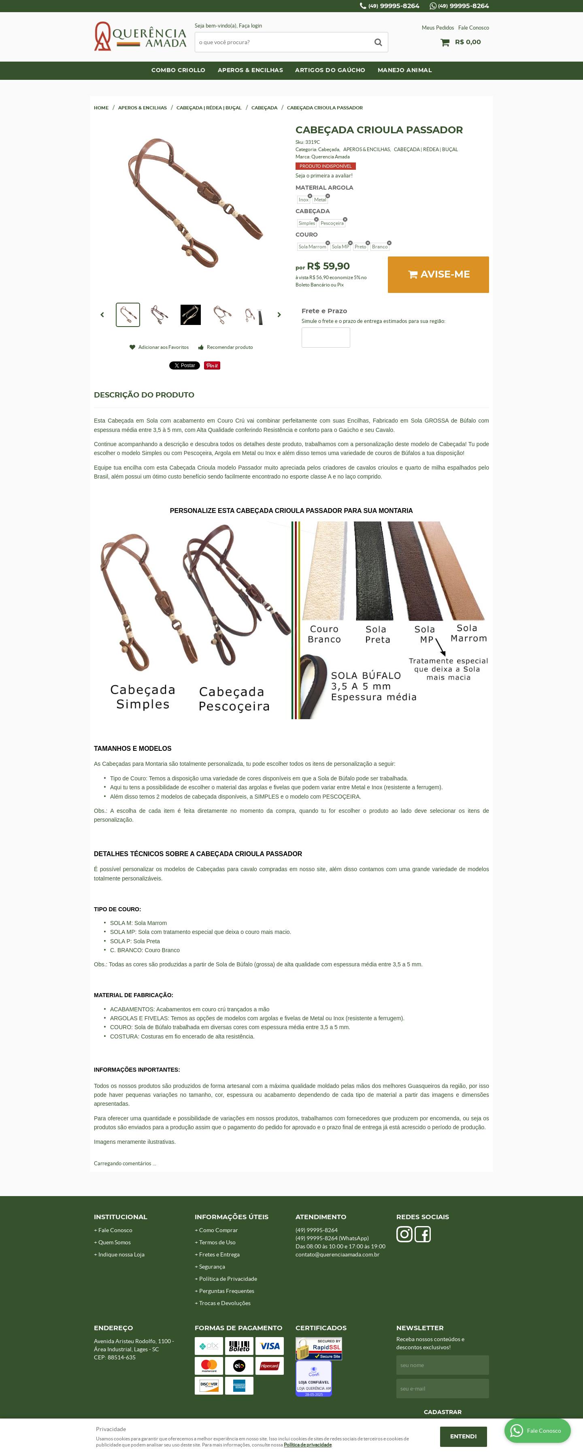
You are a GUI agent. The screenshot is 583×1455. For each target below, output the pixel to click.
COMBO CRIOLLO (178, 70)
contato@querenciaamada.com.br (338, 1254)
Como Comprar (218, 1230)
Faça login (250, 26)
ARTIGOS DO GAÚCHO (330, 70)
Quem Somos (114, 1242)
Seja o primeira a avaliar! (324, 176)
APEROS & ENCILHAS (250, 70)
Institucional (120, 1217)
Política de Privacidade (228, 1279)
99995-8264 (393, 6)
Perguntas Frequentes (226, 1291)
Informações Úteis (231, 1217)
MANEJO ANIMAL (405, 70)
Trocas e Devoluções (225, 1303)
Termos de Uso (217, 1242)
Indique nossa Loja (121, 1254)
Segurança (212, 1266)
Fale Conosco (473, 28)
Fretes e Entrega (219, 1254)
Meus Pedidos (438, 28)
